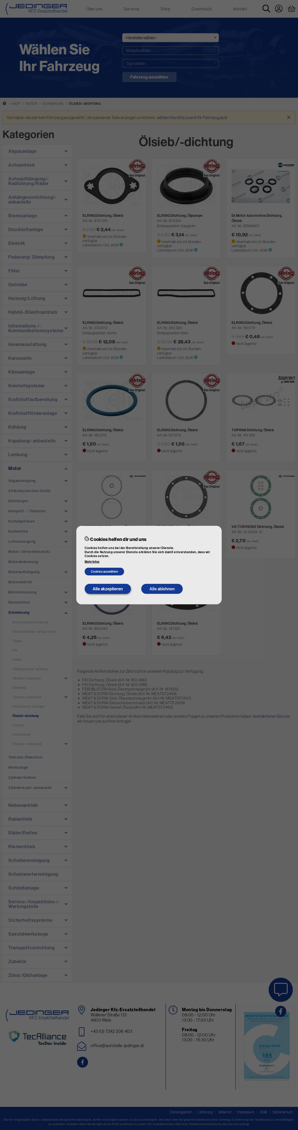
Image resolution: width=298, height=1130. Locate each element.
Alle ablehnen (162, 588)
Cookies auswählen (104, 571)
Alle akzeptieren (108, 588)
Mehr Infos (92, 561)
